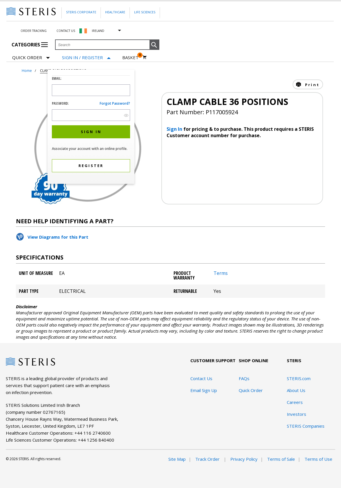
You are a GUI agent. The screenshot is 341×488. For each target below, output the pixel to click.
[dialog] (91, 127)
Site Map (177, 459)
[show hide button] (126, 115)
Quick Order (31, 57)
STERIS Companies (305, 426)
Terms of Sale (281, 459)
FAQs (244, 378)
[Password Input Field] (91, 115)
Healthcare (115, 12)
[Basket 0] (134, 57)
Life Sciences (144, 12)
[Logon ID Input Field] (91, 90)
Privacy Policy (244, 459)
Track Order (208, 459)
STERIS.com (299, 378)
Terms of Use (318, 459)
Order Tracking (34, 31)
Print (311, 84)
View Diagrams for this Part (58, 237)
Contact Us (65, 31)
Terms (221, 273)
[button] (154, 45)
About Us (296, 390)
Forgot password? (115, 103)
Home (27, 70)
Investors (296, 414)
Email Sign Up (203, 390)
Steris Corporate (81, 12)
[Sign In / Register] (86, 57)
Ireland (98, 31)
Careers (295, 402)
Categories (30, 44)
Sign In (175, 129)
